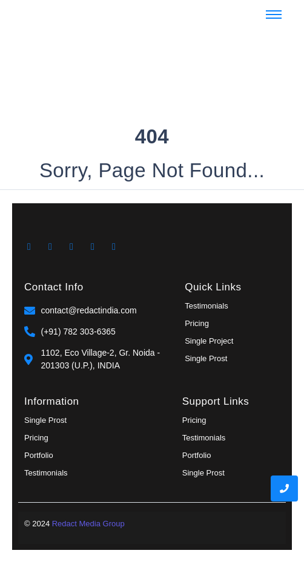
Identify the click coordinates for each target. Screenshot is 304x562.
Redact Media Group (88, 523)
